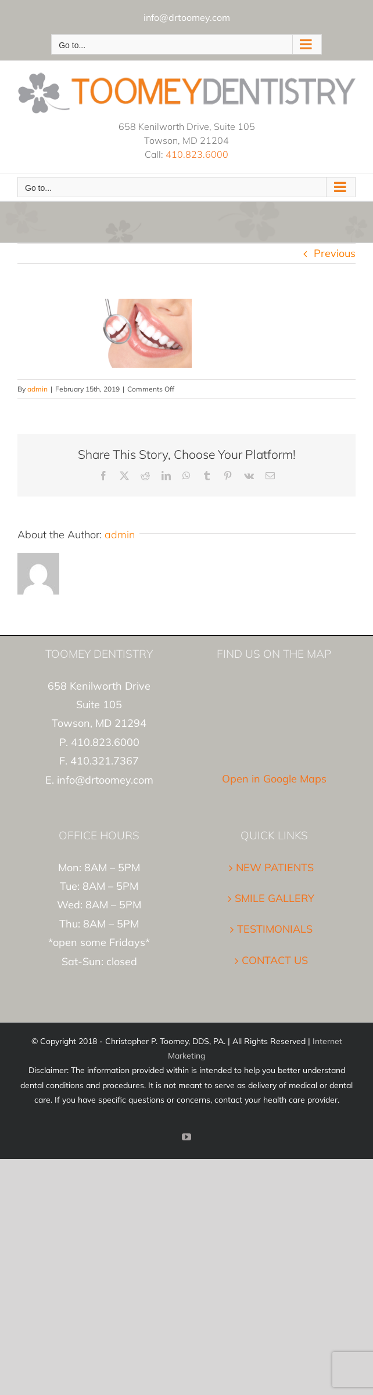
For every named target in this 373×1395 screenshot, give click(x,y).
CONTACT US (275, 960)
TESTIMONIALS (275, 929)
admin (37, 389)
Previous (335, 253)
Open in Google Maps (274, 778)
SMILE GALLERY (274, 898)
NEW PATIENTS (275, 867)
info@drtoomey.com (187, 17)
